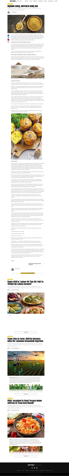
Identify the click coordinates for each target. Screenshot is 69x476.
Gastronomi (32, 470)
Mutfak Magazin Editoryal (15, 348)
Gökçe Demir (17, 268)
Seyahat (37, 470)
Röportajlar (42, 470)
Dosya (23, 470)
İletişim (47, 470)
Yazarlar (18, 470)
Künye (51, 470)
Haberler (27, 470)
